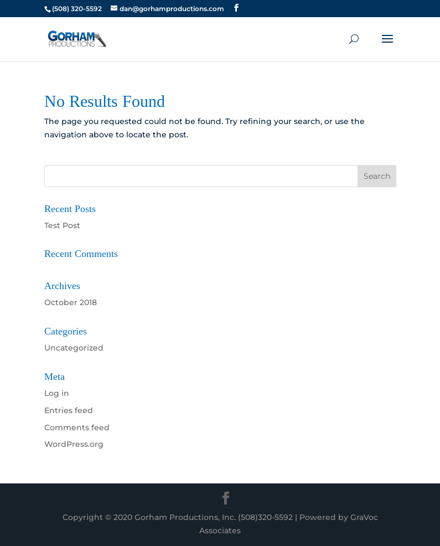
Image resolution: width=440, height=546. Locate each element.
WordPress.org (73, 444)
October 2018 (70, 302)
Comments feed (77, 427)
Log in (56, 393)
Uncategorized (73, 348)
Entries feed (68, 410)
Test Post (62, 225)
